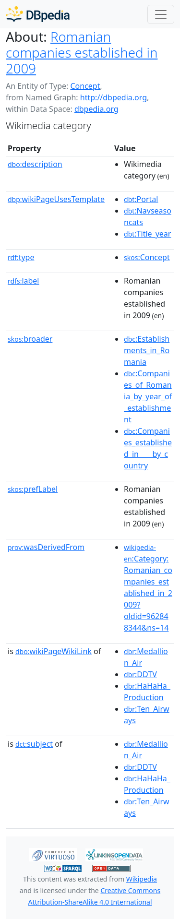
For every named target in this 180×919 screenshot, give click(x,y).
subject (34, 744)
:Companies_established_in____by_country (148, 448)
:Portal (141, 199)
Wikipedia (141, 878)
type (21, 257)
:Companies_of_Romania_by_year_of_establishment (148, 396)
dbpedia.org (96, 109)
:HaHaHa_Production (147, 691)
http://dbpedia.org (113, 97)
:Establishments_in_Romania (146, 350)
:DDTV (140, 674)
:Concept (147, 257)
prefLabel (33, 489)
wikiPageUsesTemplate (56, 199)
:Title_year (147, 233)
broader (30, 339)
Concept (85, 86)
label (23, 280)
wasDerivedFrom (46, 547)
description (35, 164)
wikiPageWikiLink (53, 651)
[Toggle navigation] (160, 14)
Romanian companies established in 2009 (81, 52)
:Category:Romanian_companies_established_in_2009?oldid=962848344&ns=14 (148, 588)
